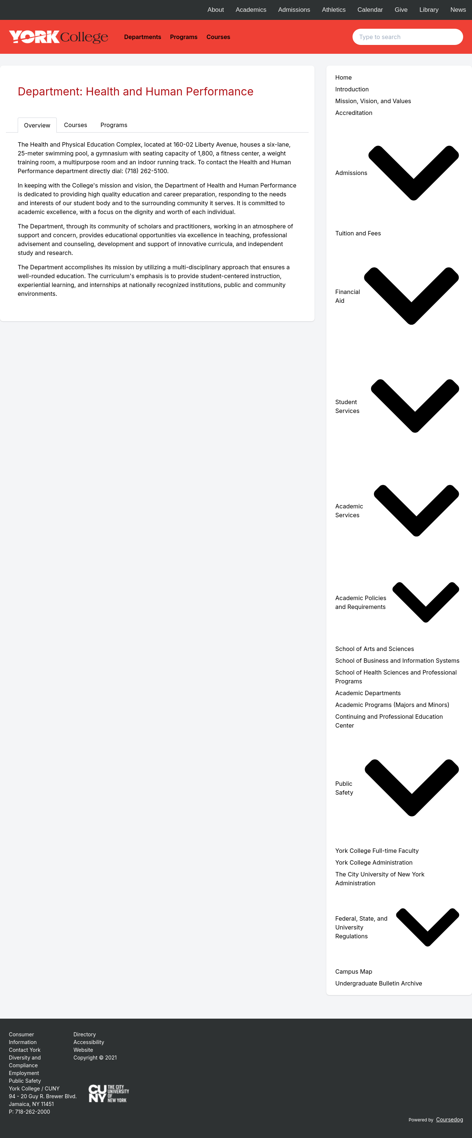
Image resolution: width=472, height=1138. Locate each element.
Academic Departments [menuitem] (368, 693)
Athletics (334, 9)
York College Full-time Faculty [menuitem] (377, 850)
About (216, 9)
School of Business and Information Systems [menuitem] (397, 660)
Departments (143, 37)
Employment (24, 1073)
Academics (251, 9)
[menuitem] (399, 173)
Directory (84, 1034)
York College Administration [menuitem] (374, 862)
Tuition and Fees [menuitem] (358, 233)
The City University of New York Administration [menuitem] (379, 879)
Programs (184, 37)
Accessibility (88, 1042)
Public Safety (397, 788)
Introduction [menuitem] (352, 89)
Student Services (397, 406)
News (458, 9)
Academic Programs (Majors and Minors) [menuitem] (392, 704)
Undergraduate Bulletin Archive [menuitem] (378, 983)
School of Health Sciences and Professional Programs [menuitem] (396, 677)
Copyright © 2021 (95, 1057)
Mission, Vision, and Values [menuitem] (373, 101)
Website (83, 1050)
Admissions (294, 9)
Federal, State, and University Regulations (397, 927)
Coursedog (449, 1119)
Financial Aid (397, 296)
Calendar (370, 9)
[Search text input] (408, 37)
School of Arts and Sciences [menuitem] (374, 648)
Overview (37, 125)
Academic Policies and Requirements (397, 602)
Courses (218, 37)
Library (429, 9)
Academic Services (397, 511)
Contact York (25, 1050)
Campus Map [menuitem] (353, 971)
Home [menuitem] (343, 77)
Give (401, 9)
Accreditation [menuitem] (353, 112)
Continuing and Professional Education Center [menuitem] (389, 721)
